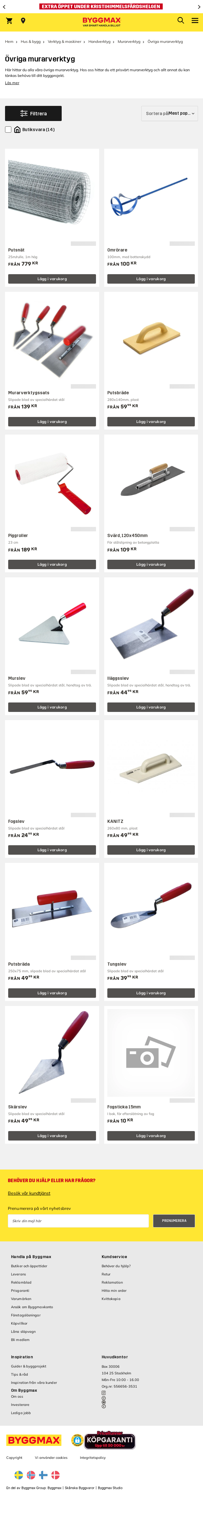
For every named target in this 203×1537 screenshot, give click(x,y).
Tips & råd (19, 1374)
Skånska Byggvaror (79, 1488)
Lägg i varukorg (52, 278)
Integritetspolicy (93, 1457)
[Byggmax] (102, 22)
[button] (77, 1440)
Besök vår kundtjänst (29, 1193)
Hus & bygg (31, 41)
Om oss (17, 1396)
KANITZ (115, 821)
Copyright (14, 1457)
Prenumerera (174, 1221)
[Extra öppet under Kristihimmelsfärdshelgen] (101, 6)
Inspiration (22, 1357)
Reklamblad (21, 1282)
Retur (106, 1274)
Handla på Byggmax (31, 1256)
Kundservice (114, 1256)
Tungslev (117, 964)
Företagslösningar (26, 1315)
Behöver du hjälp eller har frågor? (51, 1180)
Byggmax (54, 1488)
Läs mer (12, 82)
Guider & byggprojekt (28, 1366)
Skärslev (17, 1107)
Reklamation (112, 1282)
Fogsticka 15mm (124, 1107)
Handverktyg (99, 41)
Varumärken (21, 1299)
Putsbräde (118, 393)
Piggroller (18, 535)
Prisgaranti (20, 1290)
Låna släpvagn (23, 1331)
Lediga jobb (21, 1413)
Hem (9, 41)
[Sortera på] (169, 113)
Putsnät (16, 250)
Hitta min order (114, 1290)
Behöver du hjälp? (116, 1266)
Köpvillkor (19, 1323)
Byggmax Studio (110, 1488)
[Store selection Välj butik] (23, 21)
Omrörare (117, 250)
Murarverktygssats (28, 393)
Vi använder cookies (51, 1457)
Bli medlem (20, 1340)
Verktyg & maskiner (64, 41)
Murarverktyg (129, 41)
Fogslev (16, 821)
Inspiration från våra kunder (34, 1382)
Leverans (18, 1274)
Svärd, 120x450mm (127, 535)
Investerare (20, 1404)
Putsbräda (19, 964)
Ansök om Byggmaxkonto (32, 1307)
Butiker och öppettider (29, 1266)
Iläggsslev (118, 678)
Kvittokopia (111, 1299)
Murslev (16, 678)
